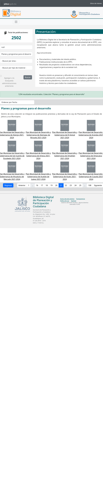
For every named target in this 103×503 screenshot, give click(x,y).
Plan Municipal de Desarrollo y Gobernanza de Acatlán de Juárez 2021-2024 (38, 176)
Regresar (8, 185)
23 (71, 185)
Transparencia (80, 199)
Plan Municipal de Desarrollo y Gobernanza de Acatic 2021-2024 (64, 176)
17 (42, 185)
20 (56, 185)
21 (61, 185)
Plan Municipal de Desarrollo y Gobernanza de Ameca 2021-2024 (38, 156)
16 (37, 185)
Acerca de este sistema (67, 199)
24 (75, 185)
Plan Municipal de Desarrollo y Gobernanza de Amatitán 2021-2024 (64, 156)
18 (47, 185)
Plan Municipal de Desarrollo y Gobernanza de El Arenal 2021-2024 (64, 135)
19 (51, 185)
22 (66, 185)
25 (80, 185)
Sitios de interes (96, 3)
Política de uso (64, 201)
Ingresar (73, 201)
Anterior (21, 185)
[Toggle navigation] (16, 22)
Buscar (28, 77)
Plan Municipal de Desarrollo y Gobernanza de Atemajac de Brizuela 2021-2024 (38, 135)
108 (89, 185)
